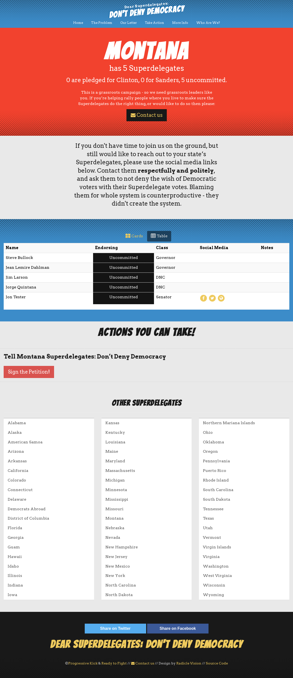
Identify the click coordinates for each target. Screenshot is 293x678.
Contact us (147, 115)
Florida (15, 528)
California (18, 470)
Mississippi (116, 499)
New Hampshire (121, 547)
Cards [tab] (134, 236)
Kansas (112, 423)
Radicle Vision (188, 663)
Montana (114, 518)
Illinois (15, 575)
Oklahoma (213, 442)
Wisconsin (214, 585)
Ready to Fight (114, 663)
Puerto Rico (214, 470)
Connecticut (20, 489)
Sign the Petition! (29, 372)
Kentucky (115, 432)
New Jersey (116, 556)
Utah (208, 528)
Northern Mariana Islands (229, 423)
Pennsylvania (216, 461)
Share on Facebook (178, 628)
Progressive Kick (83, 663)
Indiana (15, 585)
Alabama (17, 423)
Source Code (217, 663)
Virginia (211, 556)
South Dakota (216, 499)
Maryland (115, 461)
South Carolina (218, 489)
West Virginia (217, 575)
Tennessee (213, 509)
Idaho (13, 566)
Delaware (17, 499)
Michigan (115, 480)
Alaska (15, 432)
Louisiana (115, 442)
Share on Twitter (115, 628)
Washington (216, 566)
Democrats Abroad (26, 509)
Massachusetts (120, 470)
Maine (111, 451)
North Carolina (120, 585)
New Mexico (117, 566)
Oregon (210, 451)
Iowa (12, 594)
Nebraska (114, 528)
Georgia (16, 537)
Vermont (212, 537)
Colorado (17, 480)
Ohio (208, 432)
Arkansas (17, 461)
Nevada (112, 537)
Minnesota (116, 489)
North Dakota (119, 594)
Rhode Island (216, 480)
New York (115, 575)
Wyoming (213, 594)
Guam (14, 547)
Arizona (16, 451)
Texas (208, 518)
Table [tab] (159, 236)
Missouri (114, 509)
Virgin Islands (217, 547)
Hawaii (15, 556)
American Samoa (25, 442)
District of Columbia (28, 518)
